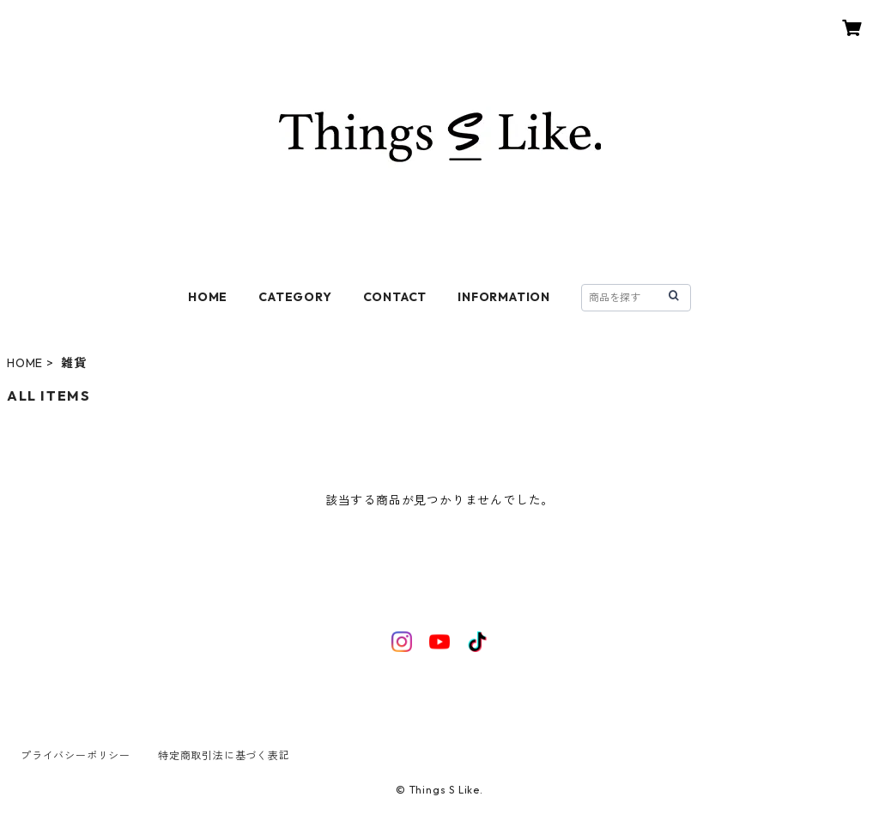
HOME (207, 297)
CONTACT (395, 297)
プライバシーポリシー (75, 755)
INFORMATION (504, 297)
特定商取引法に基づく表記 (224, 755)
